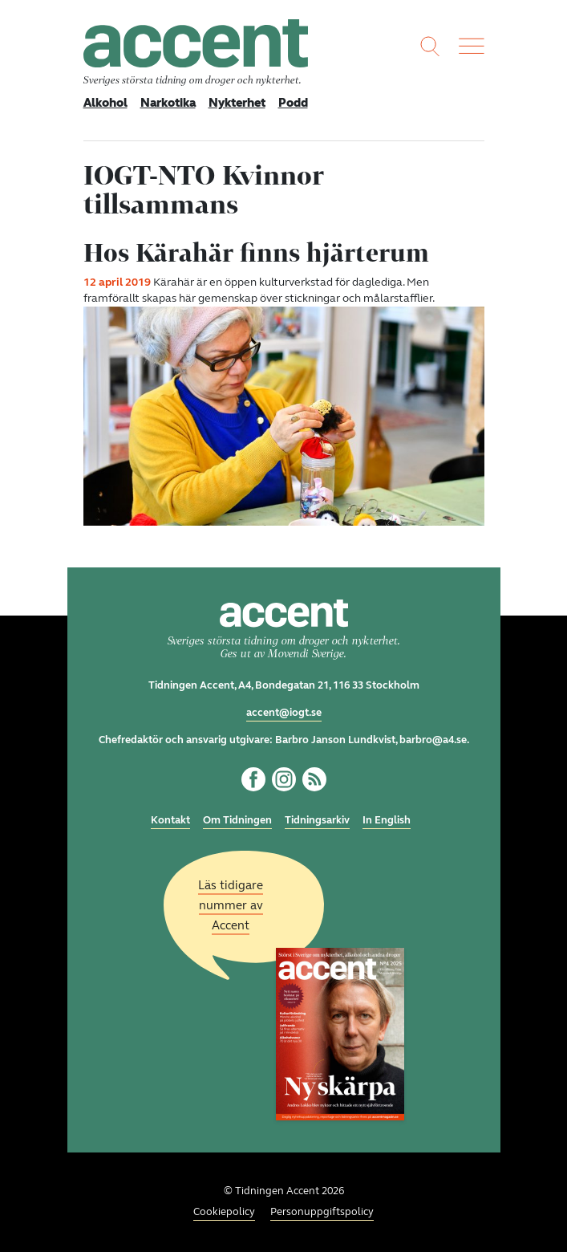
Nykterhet (237, 103)
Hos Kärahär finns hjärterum (256, 252)
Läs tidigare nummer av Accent (230, 905)
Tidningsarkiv (317, 820)
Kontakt (170, 820)
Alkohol (105, 103)
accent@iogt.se (284, 712)
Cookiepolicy (224, 1211)
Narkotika (168, 103)
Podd (293, 103)
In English (386, 820)
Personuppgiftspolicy (322, 1211)
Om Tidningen (237, 820)
